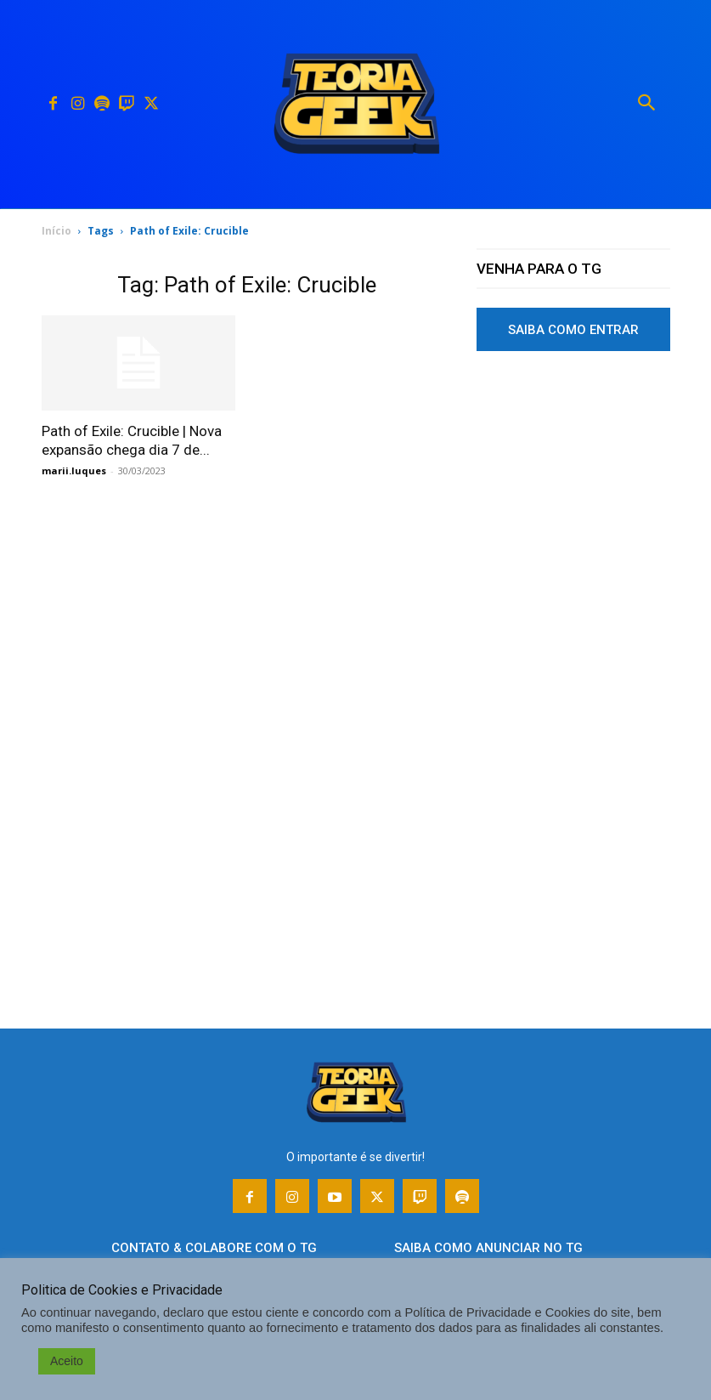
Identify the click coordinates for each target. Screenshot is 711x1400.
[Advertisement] (573, 504)
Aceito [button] (66, 1361)
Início (56, 231)
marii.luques (74, 470)
